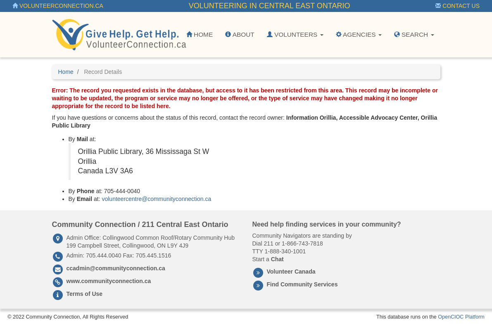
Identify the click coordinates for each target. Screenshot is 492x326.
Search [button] (414, 34)
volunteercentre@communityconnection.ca (156, 199)
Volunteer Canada (291, 271)
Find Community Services (302, 284)
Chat (277, 259)
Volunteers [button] (295, 34)
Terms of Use (85, 294)
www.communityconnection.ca (109, 281)
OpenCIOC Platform (461, 317)
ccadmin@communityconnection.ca (116, 268)
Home (199, 34)
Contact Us (457, 5)
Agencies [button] (359, 34)
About (239, 34)
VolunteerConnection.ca (57, 5)
